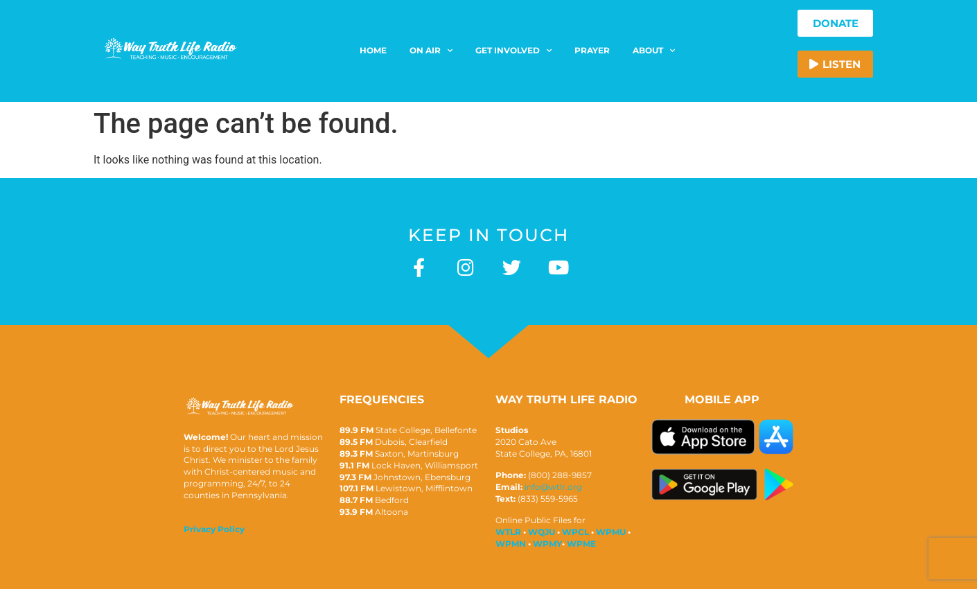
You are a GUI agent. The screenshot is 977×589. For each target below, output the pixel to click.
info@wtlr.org (553, 487)
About (654, 50)
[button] (835, 64)
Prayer (592, 50)
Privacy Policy (214, 529)
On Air (431, 50)
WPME (581, 543)
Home (373, 50)
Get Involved (513, 50)
